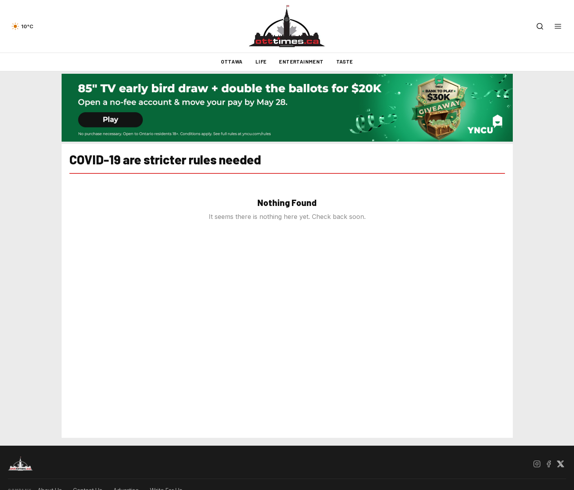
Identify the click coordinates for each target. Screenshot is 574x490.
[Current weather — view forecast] (22, 26)
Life (261, 61)
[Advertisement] (31, 269)
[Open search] (540, 26)
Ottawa (231, 61)
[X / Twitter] (560, 464)
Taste (344, 61)
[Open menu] (558, 26)
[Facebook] (548, 464)
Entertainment (301, 61)
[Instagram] (537, 464)
